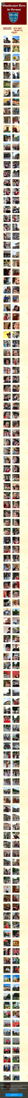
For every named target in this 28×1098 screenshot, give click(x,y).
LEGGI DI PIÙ (14, 1091)
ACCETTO (14, 1095)
